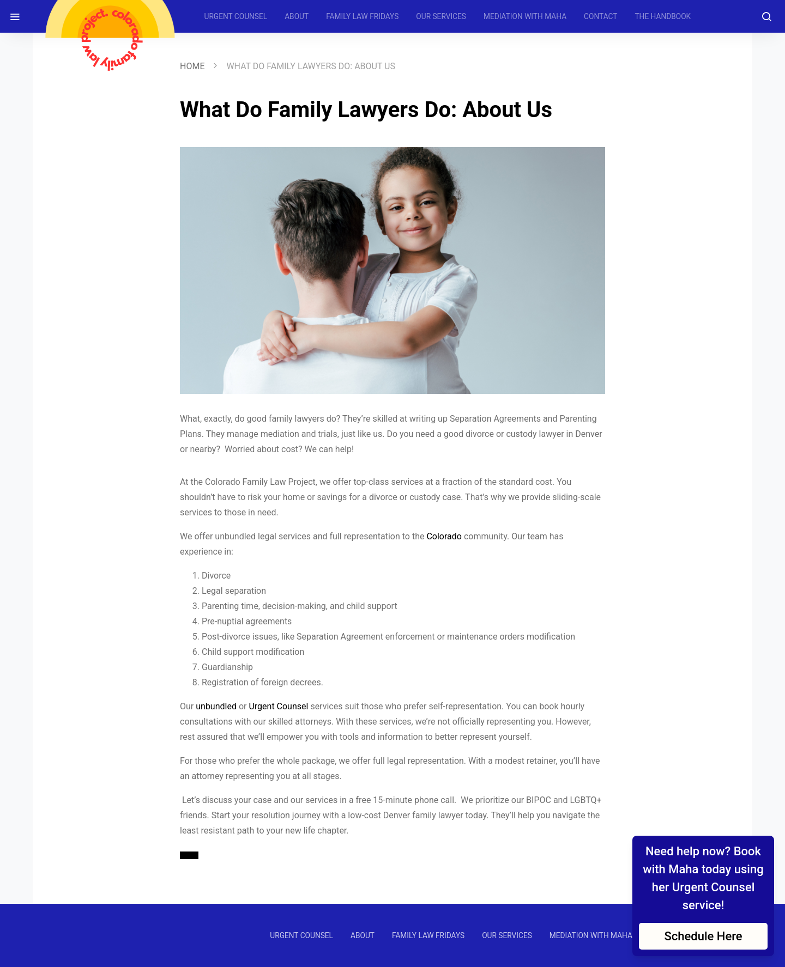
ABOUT (297, 16)
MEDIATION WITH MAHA (525, 16)
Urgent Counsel (278, 706)
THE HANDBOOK (663, 16)
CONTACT (600, 16)
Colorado (444, 536)
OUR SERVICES (441, 16)
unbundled (216, 706)
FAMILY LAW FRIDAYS (362, 16)
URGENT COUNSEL (236, 16)
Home (192, 66)
